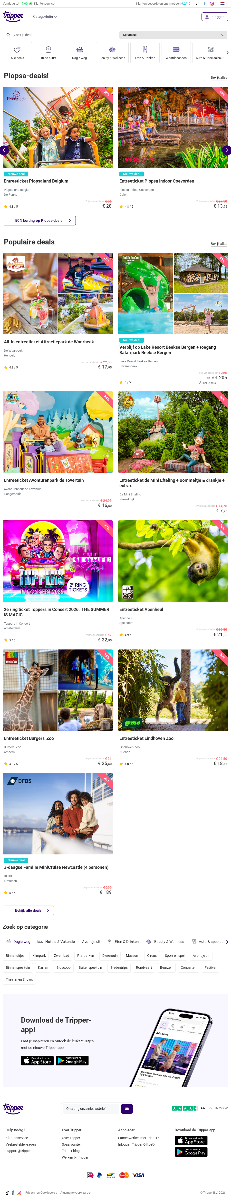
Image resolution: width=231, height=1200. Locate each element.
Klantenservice (17, 1138)
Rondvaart (146, 969)
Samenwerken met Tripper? (138, 1138)
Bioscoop (65, 969)
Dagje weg (79, 51)
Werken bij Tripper (75, 1157)
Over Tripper (71, 1138)
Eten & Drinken (148, 51)
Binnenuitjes (15, 956)
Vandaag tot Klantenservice (29, 3)
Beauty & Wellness (113, 51)
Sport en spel (178, 956)
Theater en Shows (19, 982)
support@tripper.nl (20, 1151)
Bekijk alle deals (32, 911)
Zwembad (62, 956)
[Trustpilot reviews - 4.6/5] (200, 1108)
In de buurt (48, 51)
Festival (215, 969)
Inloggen (214, 17)
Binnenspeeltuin (18, 969)
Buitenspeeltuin (92, 969)
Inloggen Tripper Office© (136, 1144)
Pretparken (87, 956)
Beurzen (169, 969)
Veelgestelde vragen (21, 1144)
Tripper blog (71, 1151)
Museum (135, 956)
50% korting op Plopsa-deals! (43, 221)
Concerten (192, 969)
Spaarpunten (72, 1144)
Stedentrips (121, 969)
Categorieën (43, 16)
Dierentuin (112, 956)
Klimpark (39, 956)
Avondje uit (91, 942)
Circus (155, 956)
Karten (43, 969)
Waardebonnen (180, 51)
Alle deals (17, 51)
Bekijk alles (219, 78)
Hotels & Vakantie (56, 941)
